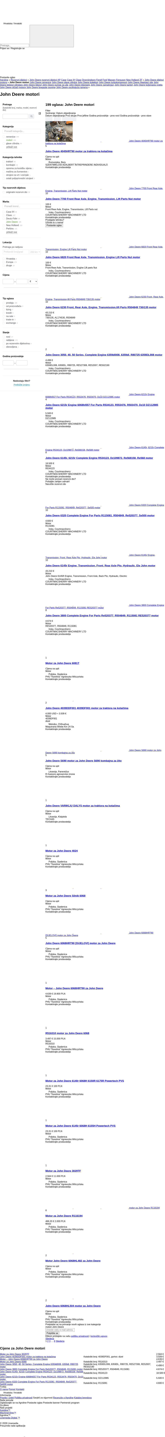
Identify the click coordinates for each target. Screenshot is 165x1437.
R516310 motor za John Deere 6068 (67, 1033)
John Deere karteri (124, 85)
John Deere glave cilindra (64, 82)
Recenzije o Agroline (63, 1398)
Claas (78, 80)
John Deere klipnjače (79, 85)
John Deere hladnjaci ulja (140, 82)
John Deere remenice (40, 82)
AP (59, 80)
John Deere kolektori (88, 82)
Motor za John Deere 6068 (13, 1362)
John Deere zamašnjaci (102, 85)
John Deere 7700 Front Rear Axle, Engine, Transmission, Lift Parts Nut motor (93, 198)
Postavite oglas (54, 225)
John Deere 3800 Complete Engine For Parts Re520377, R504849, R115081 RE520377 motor (102, 615)
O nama (4, 1389)
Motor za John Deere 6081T (62, 663)
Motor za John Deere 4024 (61, 850)
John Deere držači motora (13, 87)
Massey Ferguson (117, 80)
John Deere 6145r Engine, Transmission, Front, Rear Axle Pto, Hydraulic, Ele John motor (100, 565)
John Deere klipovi (32, 85)
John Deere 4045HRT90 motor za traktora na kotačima (78, 151)
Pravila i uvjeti (7, 1398)
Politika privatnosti (23, 1398)
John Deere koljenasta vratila (148, 85)
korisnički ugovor (99, 1336)
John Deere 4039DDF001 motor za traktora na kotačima (28, 1356)
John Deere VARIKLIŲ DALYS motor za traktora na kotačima (82, 805)
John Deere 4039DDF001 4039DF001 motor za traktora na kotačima (86, 708)
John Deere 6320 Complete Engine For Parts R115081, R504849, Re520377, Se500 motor (100, 515)
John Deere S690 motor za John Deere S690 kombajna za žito (83, 760)
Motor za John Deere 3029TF (63, 1170)
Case (63, 80)
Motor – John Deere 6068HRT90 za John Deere (74, 988)
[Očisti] (40, 113)
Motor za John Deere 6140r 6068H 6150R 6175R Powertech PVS (84, 1080)
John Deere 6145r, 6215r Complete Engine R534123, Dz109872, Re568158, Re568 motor (99, 457)
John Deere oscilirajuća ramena (72, 87)
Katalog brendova (83, 1398)
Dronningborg (89, 80)
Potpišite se (52, 1333)
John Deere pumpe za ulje (55, 85)
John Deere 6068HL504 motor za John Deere (73, 1305)
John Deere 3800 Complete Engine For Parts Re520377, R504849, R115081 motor (41, 1369)
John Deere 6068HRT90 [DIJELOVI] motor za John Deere (80, 943)
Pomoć (12, 1389)
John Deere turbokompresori (113, 82)
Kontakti (20, 1389)
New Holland (132, 80)
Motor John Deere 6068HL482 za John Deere (73, 1260)
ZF (141, 80)
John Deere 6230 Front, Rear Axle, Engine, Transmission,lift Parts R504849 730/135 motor (100, 307)
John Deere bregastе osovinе (41, 87)
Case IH (71, 80)
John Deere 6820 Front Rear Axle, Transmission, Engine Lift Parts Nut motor (92, 257)
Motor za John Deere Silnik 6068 (65, 895)
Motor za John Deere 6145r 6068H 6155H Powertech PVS (80, 1125)
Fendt (99, 80)
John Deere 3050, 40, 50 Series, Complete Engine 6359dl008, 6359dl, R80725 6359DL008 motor (103, 354)
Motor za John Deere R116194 (63, 1215)
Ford (105, 80)
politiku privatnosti (80, 1336)
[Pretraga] (52, 36)
